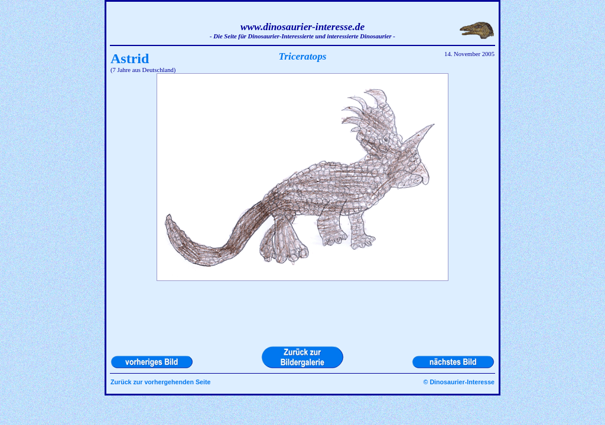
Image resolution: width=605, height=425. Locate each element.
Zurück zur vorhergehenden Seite (160, 381)
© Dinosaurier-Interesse (459, 381)
